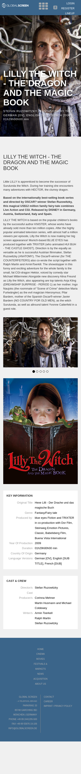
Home (40, 649)
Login (71, 3)
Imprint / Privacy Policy (58, 706)
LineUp (70, 13)
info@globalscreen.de (22, 728)
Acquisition (40, 679)
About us (40, 684)
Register (68, 8)
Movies (40, 659)
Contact (49, 697)
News (40, 674)
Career (48, 701)
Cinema (40, 654)
